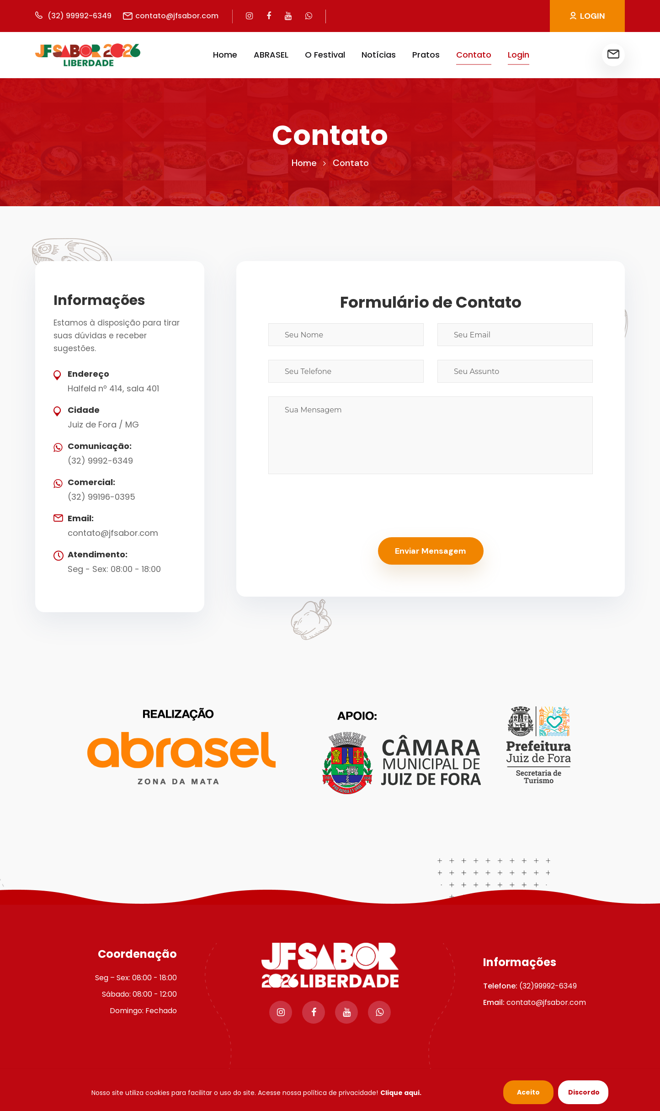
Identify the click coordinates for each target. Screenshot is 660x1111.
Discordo (584, 1092)
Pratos (426, 54)
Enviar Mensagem (430, 550)
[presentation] (337, 505)
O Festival (325, 54)
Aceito (528, 1092)
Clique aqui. (400, 1092)
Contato (473, 54)
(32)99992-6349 (548, 986)
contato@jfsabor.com (113, 533)
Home (225, 54)
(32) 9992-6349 (100, 460)
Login (518, 54)
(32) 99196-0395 (101, 496)
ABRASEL (271, 54)
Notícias (379, 54)
